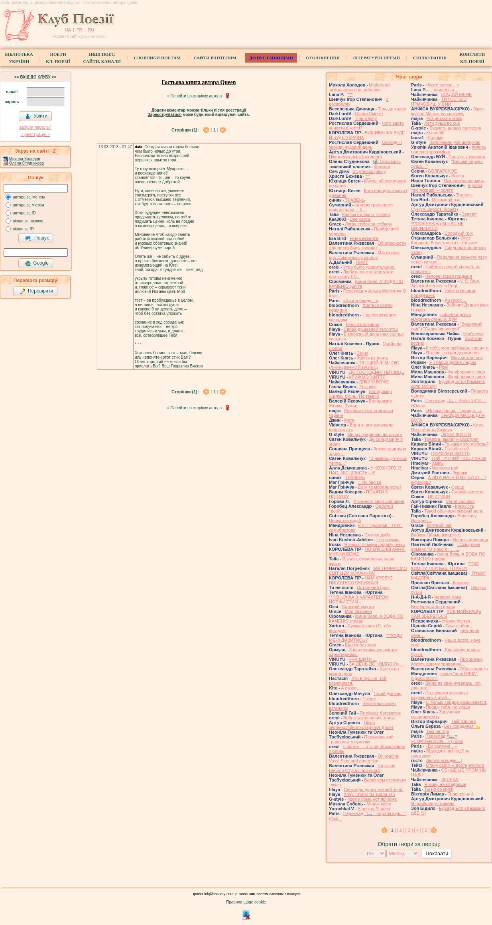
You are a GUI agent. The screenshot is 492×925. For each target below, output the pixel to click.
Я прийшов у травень (433, 803)
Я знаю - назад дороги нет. (453, 352)
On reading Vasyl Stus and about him (364, 758)
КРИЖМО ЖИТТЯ (367, 377)
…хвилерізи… (444, 89)
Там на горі (437, 731)
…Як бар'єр (369, 482)
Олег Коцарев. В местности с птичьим (444, 240)
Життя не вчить (372, 357)
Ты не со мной (438, 789)
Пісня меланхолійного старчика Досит (361, 725)
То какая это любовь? (467, 444)
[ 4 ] (417, 830)
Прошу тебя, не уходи (448, 707)
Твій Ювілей (463, 721)
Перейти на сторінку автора (196, 96)
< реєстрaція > (35, 134)
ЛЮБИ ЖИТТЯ (456, 434)
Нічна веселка (364, 238)
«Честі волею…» (442, 84)
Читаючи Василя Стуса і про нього (362, 768)
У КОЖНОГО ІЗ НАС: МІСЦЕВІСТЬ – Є (365, 470)
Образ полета (474, 668)
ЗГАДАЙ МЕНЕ (456, 94)
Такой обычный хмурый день (453, 511)
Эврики (460, 472)
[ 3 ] (409, 830)
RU (91, 29)
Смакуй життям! (467, 491)
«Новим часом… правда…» (453, 410)
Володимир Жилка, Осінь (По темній (360, 394)
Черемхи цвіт (445, 467)
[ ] (214, 130)
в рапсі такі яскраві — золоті (446, 187)
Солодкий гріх (459, 233)
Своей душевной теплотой (371, 329)
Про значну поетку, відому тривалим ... (447, 661)
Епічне (369, 698)
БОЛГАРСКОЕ (442, 171)
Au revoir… (455, 300)
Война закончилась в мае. (370, 717)
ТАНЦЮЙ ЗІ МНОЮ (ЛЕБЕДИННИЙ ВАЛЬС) (364, 365)
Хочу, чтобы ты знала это (369, 794)
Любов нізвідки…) (444, 760)
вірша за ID (23, 229)
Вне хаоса (360, 219)
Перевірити (36, 291)
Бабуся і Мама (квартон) (436, 534)
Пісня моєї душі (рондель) (355, 156)
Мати (349, 420)
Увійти (36, 116)
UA (68, 29)
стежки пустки (456, 621)
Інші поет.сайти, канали (101, 58)
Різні (443, 367)
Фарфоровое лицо (466, 371)
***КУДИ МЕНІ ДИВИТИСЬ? (365, 637)
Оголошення (323, 57)
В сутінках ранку (369, 171)
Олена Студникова (26, 163)
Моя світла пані (467, 357)
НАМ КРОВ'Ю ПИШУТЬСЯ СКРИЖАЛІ (361, 580)
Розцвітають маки (444, 118)
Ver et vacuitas (460, 501)
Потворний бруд (373, 587)
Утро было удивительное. (369, 267)
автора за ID (24, 213)
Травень (464, 194)
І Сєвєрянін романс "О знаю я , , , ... (445, 547)
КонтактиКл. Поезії (472, 58)
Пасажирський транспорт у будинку (361, 739)
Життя (457, 175)
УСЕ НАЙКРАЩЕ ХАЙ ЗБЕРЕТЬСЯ (446, 614)
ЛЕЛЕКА (449, 779)
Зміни (362, 353)
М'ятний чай (439, 525)
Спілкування (430, 57)
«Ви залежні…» (441, 746)
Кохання (461, 582)
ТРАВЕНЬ (355, 200)
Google (37, 263)
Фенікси (382, 166)
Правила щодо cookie (246, 902)
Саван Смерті (369, 113)
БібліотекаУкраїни (19, 58)
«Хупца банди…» (360, 300)
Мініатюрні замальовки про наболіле (359, 87)
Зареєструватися (164, 114)
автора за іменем (29, 197)
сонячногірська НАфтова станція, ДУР (441, 317)
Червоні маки (447, 597)
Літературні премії (376, 57)
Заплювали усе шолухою (454, 142)
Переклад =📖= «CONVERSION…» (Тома (437, 739)
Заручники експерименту (435, 714)
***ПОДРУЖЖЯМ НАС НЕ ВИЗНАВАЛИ (437, 226)
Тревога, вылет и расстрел (451, 439)
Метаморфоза (446, 199)
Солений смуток (358, 606)
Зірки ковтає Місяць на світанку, (447, 111)
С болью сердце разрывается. (456, 702)
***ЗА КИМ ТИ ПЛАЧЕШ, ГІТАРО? (445, 566)
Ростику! (367, 386)
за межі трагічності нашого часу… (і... (361, 207)
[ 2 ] (400, 830)
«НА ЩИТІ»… (363, 659)
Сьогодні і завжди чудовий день (365, 144)
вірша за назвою (28, 221)
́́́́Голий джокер (387, 693)
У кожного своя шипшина (378, 501)
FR (80, 29)
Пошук (37, 238)
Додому (435, 137)
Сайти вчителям (215, 57)
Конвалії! (435, 132)
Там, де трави (392, 108)
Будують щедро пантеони (455, 128)
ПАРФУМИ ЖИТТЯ (450, 453)
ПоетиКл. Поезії (58, 58)
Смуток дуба (377, 534)
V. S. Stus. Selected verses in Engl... (445, 283)
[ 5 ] (425, 830)
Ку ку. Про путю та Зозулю (447, 427)
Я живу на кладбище (445, 784)
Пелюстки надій (345, 520)
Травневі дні (460, 793)
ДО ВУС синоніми (271, 57)
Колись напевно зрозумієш (448, 149)
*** (350, 94)
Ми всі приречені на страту (374, 434)
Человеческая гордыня (448, 276)
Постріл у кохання (467, 156)
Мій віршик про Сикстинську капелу (364, 255)
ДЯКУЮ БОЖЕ (374, 381)
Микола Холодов (24, 159)
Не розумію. (388, 539)
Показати (436, 853)
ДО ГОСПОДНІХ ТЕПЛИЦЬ (376, 372)
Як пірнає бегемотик (380, 713)
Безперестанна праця (433, 606)
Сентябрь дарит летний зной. (373, 789)
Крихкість (464, 506)
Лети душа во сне (442, 123)
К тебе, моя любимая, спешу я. (457, 348)
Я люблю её (457, 448)
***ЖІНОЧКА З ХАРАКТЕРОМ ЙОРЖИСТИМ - (359, 599)
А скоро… (351, 687)
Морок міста (378, 803)
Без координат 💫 (462, 726)
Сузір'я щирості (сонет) (434, 209)
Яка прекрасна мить (464, 180)
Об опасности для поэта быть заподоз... (367, 245)
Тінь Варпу (366, 118)
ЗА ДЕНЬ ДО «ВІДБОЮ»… (376, 664)
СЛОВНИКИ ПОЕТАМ (157, 57)
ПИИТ (362, 262)
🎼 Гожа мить (387, 161)
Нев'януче (473, 333)
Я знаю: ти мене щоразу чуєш (374, 544)
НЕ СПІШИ (439, 496)
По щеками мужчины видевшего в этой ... (439, 695)
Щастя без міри (360, 644)
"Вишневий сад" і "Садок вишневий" (446, 326)
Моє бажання (358, 611)
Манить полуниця (470, 539)
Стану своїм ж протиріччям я (455, 765)
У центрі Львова (374, 808)
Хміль (438, 463)
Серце (457, 487)
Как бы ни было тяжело (366, 214)
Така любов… (459, 625)
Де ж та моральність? (379, 487)
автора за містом (28, 205)
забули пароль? (35, 127)
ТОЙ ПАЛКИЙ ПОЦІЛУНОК (458, 458)
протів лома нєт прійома (372, 799)
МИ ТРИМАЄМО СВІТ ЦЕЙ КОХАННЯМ (368, 570)
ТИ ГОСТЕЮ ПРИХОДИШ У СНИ (439, 101)
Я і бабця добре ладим (452, 362)
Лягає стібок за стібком (368, 224)
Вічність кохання (362, 324)
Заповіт (469, 214)
